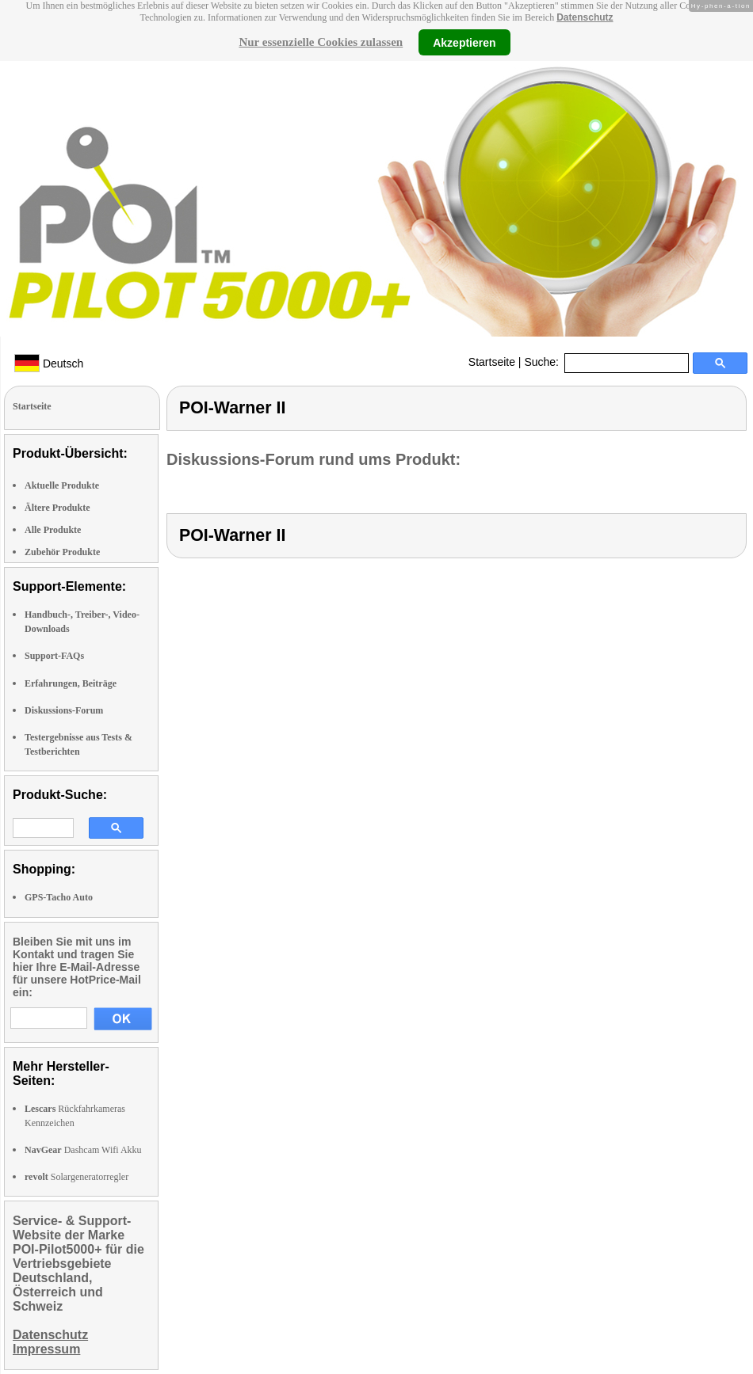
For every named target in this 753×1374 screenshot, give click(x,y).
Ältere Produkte (57, 507)
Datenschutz (584, 17)
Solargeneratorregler (76, 1176)
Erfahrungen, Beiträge (71, 683)
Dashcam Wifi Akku (83, 1149)
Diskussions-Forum (64, 710)
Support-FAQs (54, 655)
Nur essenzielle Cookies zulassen (321, 42)
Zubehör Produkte (62, 552)
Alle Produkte (53, 529)
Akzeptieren (464, 42)
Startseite (491, 362)
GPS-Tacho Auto (59, 897)
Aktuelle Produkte (62, 485)
